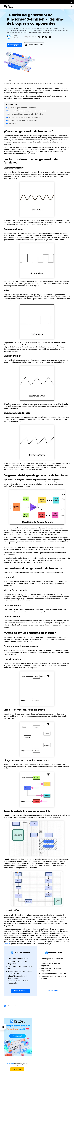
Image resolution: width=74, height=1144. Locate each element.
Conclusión (12, 123)
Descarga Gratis (21, 991)
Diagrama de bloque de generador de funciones (26, 114)
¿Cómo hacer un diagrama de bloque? (22, 120)
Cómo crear (13, 81)
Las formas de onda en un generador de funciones (27, 111)
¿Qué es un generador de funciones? (22, 108)
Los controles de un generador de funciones (24, 117)
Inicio (5, 81)
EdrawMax (8, 944)
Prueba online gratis (34, 45)
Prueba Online (53, 991)
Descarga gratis (14, 45)
